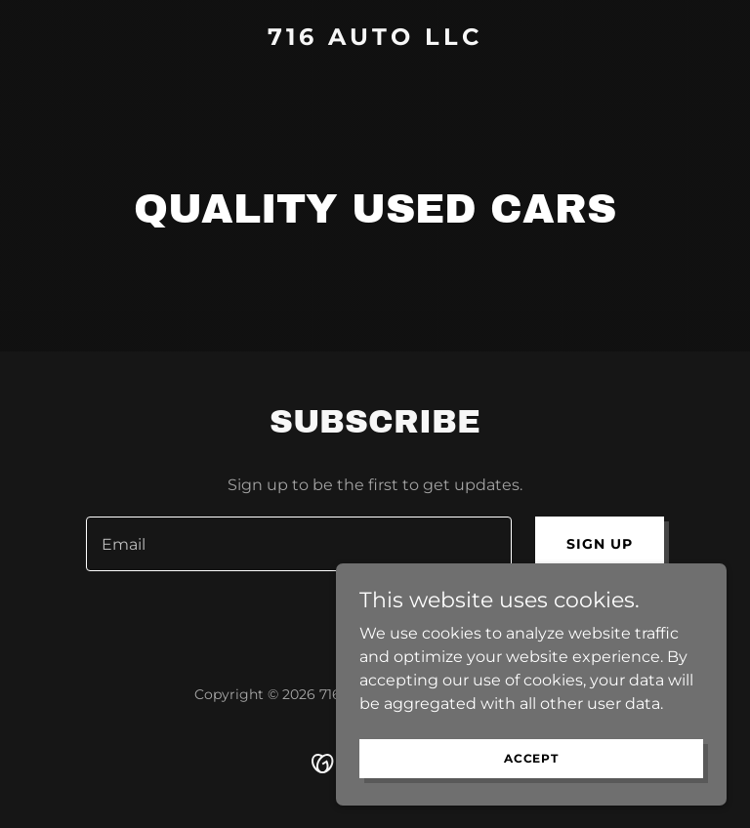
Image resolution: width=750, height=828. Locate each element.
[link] (375, 39)
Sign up (599, 544)
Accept (531, 758)
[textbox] (299, 544)
